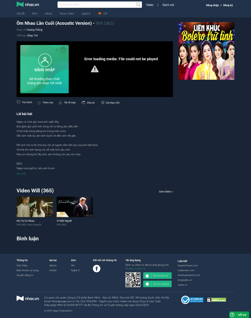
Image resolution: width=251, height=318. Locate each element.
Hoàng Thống (34, 29)
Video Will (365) (35, 190)
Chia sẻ (88, 102)
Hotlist (53, 270)
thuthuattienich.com (189, 275)
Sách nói (168, 5)
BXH (34, 13)
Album (48, 13)
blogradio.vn (185, 279)
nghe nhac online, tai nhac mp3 (28, 5)
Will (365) (105, 23)
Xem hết (21, 173)
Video (149, 5)
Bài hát (53, 260)
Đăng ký (228, 5)
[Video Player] (95, 69)
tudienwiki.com (186, 270)
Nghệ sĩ (86, 13)
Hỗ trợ (242, 314)
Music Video (67, 13)
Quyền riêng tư (25, 275)
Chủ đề (21, 13)
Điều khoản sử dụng (28, 270)
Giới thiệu (22, 265)
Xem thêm (166, 191)
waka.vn (182, 284)
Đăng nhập (212, 5)
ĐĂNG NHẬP (44, 69)
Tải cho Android (157, 284)
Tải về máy (67, 102)
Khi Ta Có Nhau (25, 220)
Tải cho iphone (157, 275)
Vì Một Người (64, 220)
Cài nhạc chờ (109, 102)
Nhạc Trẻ (32, 35)
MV (73, 265)
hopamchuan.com (188, 265)
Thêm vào (45, 102)
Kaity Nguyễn (34, 224)
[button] (95, 69)
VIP (102, 13)
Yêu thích (24, 102)
